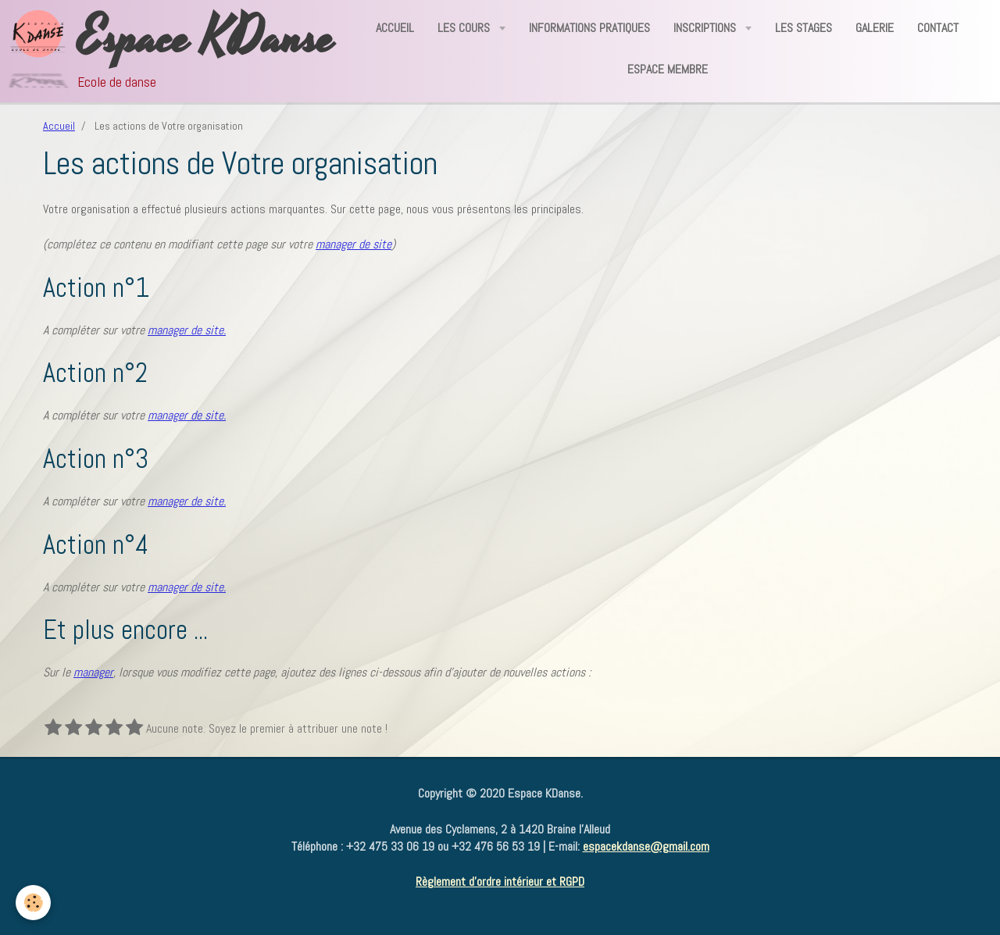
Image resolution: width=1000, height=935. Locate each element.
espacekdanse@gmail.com (646, 846)
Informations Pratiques (589, 28)
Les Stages (803, 28)
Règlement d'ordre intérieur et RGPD (500, 881)
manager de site (353, 244)
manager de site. (187, 330)
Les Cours (465, 28)
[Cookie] (33, 902)
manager (93, 672)
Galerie (874, 28)
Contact (938, 28)
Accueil (395, 28)
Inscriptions (706, 28)
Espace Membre (667, 69)
